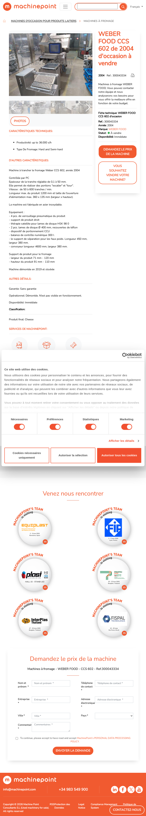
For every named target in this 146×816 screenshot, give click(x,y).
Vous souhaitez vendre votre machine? (117, 173)
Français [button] (135, 7)
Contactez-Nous (127, 810)
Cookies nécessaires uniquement (27, 455)
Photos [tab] (20, 121)
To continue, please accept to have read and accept (75, 739)
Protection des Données (62, 806)
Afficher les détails (121, 441)
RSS (52, 804)
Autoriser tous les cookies (119, 455)
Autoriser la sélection (73, 455)
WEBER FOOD (117, 129)
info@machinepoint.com (19, 789)
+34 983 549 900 (73, 789)
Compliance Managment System (104, 806)
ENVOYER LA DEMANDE (73, 751)
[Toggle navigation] (65, 6)
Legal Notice (81, 806)
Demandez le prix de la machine (117, 151)
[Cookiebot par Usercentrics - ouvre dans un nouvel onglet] (125, 355)
